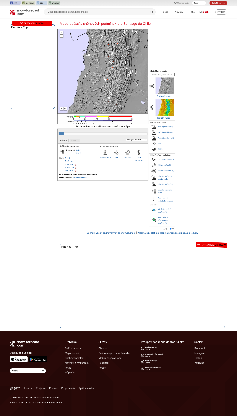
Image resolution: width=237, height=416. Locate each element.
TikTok (198, 358)
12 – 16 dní (70, 170)
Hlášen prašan (163, 165)
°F (173, 229)
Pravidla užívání (17, 402)
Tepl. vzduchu (139, 159)
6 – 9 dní (69, 164)
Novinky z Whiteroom (77, 362)
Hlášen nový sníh (164, 170)
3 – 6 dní (69, 161)
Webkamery (105, 157)
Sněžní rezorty (73, 348)
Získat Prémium (218, 3)
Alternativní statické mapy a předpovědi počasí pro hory (168, 233)
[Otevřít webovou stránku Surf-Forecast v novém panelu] (15, 3)
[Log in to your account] (221, 12)
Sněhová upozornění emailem (115, 353)
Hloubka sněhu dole (165, 184)
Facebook (200, 348)
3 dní (78, 150)
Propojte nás (68, 388)
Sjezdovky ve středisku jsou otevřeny (163, 220)
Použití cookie (55, 402)
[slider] (61, 133)
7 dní (78, 153)
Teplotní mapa (163, 118)
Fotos (68, 367)
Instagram (199, 353)
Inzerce (28, 388)
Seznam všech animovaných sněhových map (111, 233)
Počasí (166, 12)
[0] (172, 159)
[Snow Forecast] (24, 12)
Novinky (180, 12)
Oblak (160, 149)
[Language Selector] (28, 370)
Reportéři (104, 362)
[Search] (152, 12)
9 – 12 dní (69, 167)
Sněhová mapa (164, 96)
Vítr (116, 157)
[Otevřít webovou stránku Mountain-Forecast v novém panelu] (28, 3)
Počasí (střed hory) (165, 132)
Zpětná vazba (86, 388)
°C (166, 229)
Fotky (192, 12)
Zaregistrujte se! (80, 177)
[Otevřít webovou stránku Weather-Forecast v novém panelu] (54, 3)
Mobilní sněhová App (110, 358)
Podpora (40, 388)
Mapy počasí (72, 353)
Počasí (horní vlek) (165, 127)
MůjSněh (70, 372)
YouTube (199, 362)
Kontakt (53, 388)
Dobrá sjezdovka (164, 159)
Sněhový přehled (74, 358)
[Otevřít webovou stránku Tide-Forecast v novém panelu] (41, 3)
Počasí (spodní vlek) (166, 138)
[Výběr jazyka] (199, 3)
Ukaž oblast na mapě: (158, 71)
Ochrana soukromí (37, 402)
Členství (103, 348)
